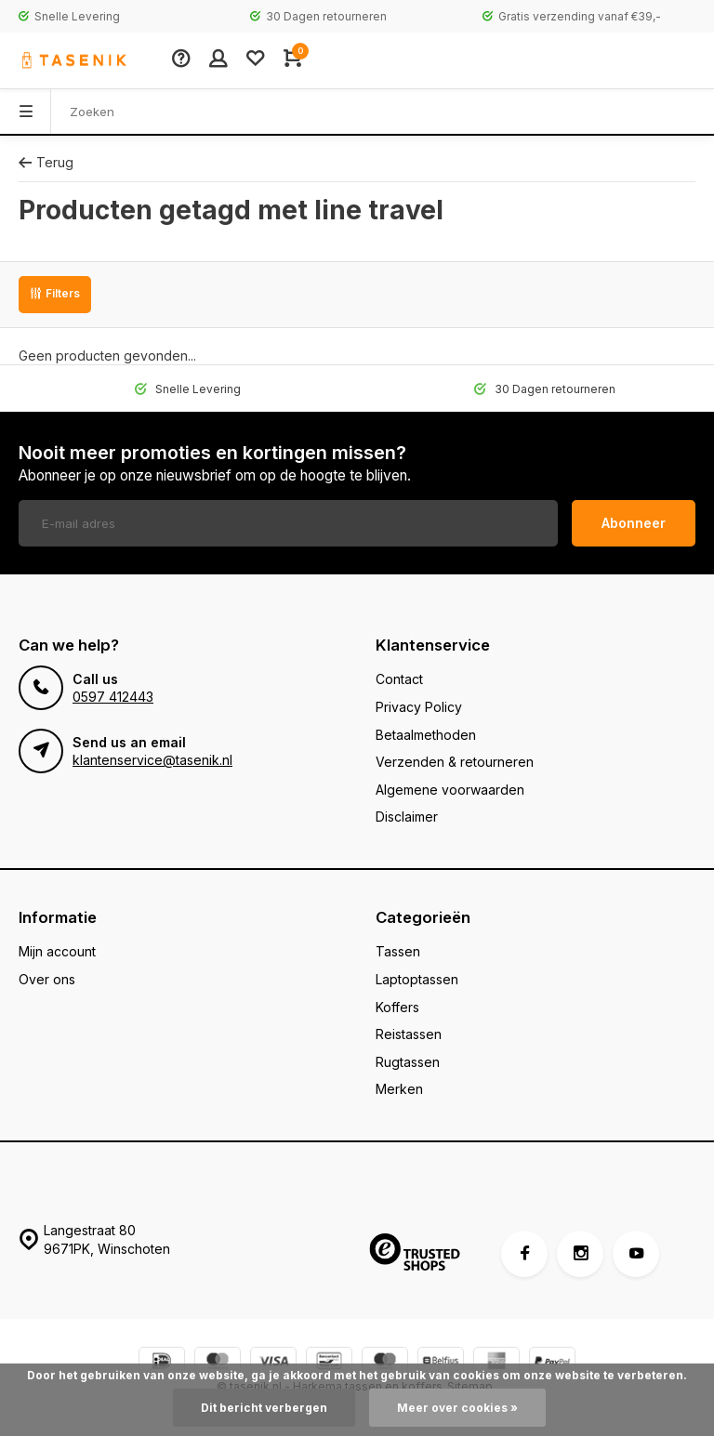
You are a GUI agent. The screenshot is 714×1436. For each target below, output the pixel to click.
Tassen (398, 951)
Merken (399, 1089)
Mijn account (57, 951)
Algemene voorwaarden (450, 789)
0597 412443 (113, 697)
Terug (46, 162)
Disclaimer (407, 816)
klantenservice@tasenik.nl (152, 760)
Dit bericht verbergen (264, 1408)
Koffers (397, 1007)
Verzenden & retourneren (455, 762)
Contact (399, 679)
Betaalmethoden (426, 735)
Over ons (47, 979)
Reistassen (409, 1034)
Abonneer (634, 523)
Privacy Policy (419, 707)
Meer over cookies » (457, 1408)
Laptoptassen (417, 979)
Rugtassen (408, 1062)
